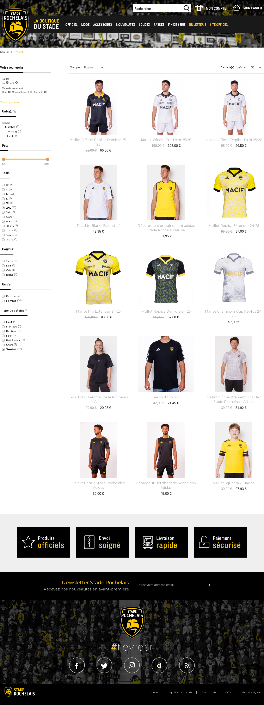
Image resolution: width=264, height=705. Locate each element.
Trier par (75, 67)
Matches (10, 126)
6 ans (9, 216)
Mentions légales (251, 692)
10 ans (10, 225)
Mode (85, 25)
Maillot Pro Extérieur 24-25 (98, 311)
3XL (8, 212)
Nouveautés (125, 25)
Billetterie (197, 25)
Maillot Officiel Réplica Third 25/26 (234, 140)
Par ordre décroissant (108, 67)
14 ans (9, 235)
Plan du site (209, 692)
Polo (9, 335)
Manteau (11, 326)
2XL (8, 207)
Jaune (9, 261)
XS (7, 184)
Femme (11, 296)
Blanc (9, 274)
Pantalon (11, 331)
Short (9, 344)
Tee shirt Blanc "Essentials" (98, 226)
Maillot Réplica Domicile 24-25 (166, 311)
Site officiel (219, 25)
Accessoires (102, 25)
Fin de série (176, 25)
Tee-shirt (11, 349)
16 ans (9, 239)
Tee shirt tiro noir (166, 397)
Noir (8, 265)
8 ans (9, 221)
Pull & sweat (13, 340)
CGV (228, 692)
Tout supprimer (9, 102)
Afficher (242, 67)
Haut (9, 322)
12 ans (9, 230)
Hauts (10, 135)
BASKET (159, 25)
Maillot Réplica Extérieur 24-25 (233, 226)
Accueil (5, 52)
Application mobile (180, 692)
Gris (8, 270)
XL (7, 203)
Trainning (11, 131)
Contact (155, 692)
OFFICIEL (71, 25)
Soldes (144, 25)
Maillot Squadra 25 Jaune (234, 483)
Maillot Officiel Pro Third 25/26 (166, 140)
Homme (11, 300)
